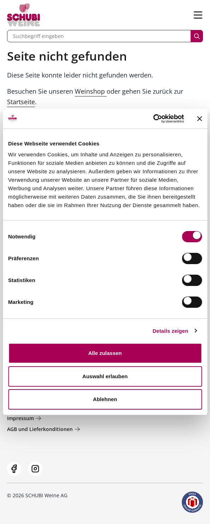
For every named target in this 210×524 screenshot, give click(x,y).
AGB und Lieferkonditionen (43, 429)
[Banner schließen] (199, 118)
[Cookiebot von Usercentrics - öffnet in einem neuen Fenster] (153, 118)
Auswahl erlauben (104, 376)
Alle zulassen (105, 353)
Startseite (21, 102)
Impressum (24, 418)
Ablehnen (105, 399)
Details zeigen (170, 331)
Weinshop (91, 91)
